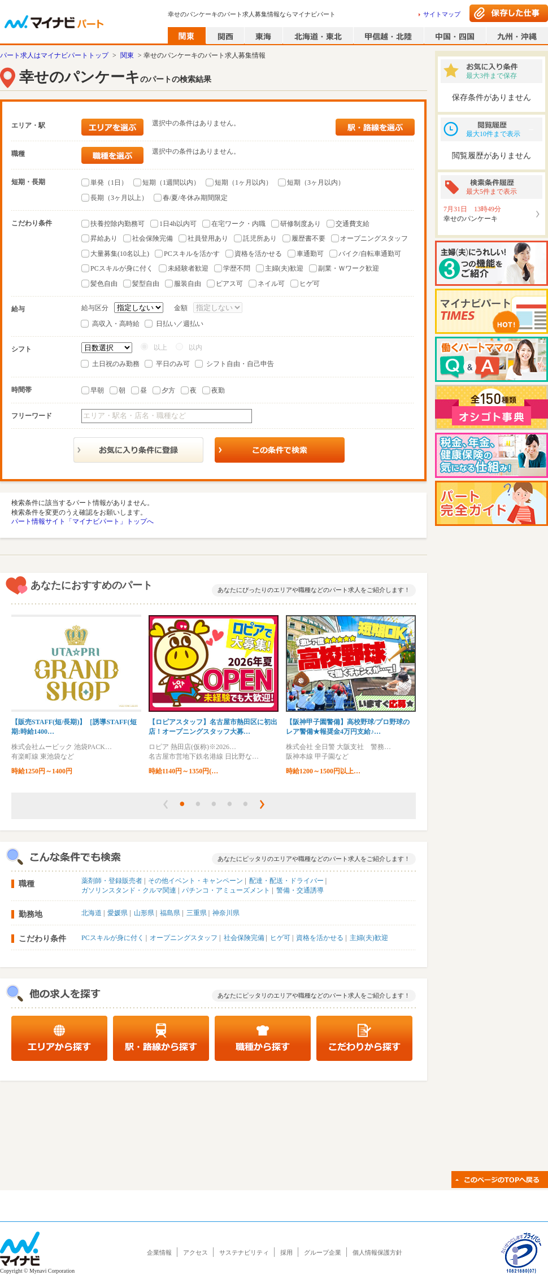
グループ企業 (322, 1252)
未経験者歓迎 (188, 268)
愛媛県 (117, 913)
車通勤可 (310, 254)
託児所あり (260, 238)
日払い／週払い (179, 324)
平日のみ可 (173, 364)
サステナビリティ (244, 1252)
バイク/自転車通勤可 (369, 254)
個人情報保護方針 (377, 1252)
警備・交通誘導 (300, 890)
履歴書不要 (308, 238)
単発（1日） (109, 182)
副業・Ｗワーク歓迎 (348, 268)
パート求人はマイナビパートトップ (54, 55)
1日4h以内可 (178, 224)
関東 (127, 55)
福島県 (170, 913)
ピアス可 (229, 284)
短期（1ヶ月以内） (243, 182)
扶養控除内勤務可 (117, 224)
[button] (165, 804)
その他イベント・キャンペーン (195, 881)
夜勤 (218, 390)
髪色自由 (104, 284)
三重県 (196, 913)
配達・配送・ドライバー (286, 881)
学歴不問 (236, 268)
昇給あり (104, 238)
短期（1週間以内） (171, 182)
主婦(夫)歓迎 (284, 268)
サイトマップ (441, 14)
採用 (286, 1252)
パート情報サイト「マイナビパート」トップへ (82, 521)
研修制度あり (300, 224)
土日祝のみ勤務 (116, 364)
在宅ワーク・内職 (238, 224)
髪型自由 (145, 284)
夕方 (168, 390)
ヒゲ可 (309, 284)
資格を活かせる (258, 254)
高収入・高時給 (116, 324)
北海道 (91, 913)
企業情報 (159, 1252)
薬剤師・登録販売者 (111, 881)
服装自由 (187, 284)
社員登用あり (208, 238)
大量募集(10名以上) (119, 254)
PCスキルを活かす (192, 254)
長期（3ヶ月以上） (119, 198)
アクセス (195, 1252)
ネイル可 (271, 284)
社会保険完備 (152, 238)
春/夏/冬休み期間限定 (195, 198)
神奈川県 (226, 913)
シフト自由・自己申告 (240, 364)
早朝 (97, 390)
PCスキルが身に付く (121, 268)
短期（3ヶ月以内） (316, 182)
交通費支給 (352, 224)
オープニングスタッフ (374, 238)
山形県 (144, 913)
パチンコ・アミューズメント (226, 890)
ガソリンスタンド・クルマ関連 (128, 890)
